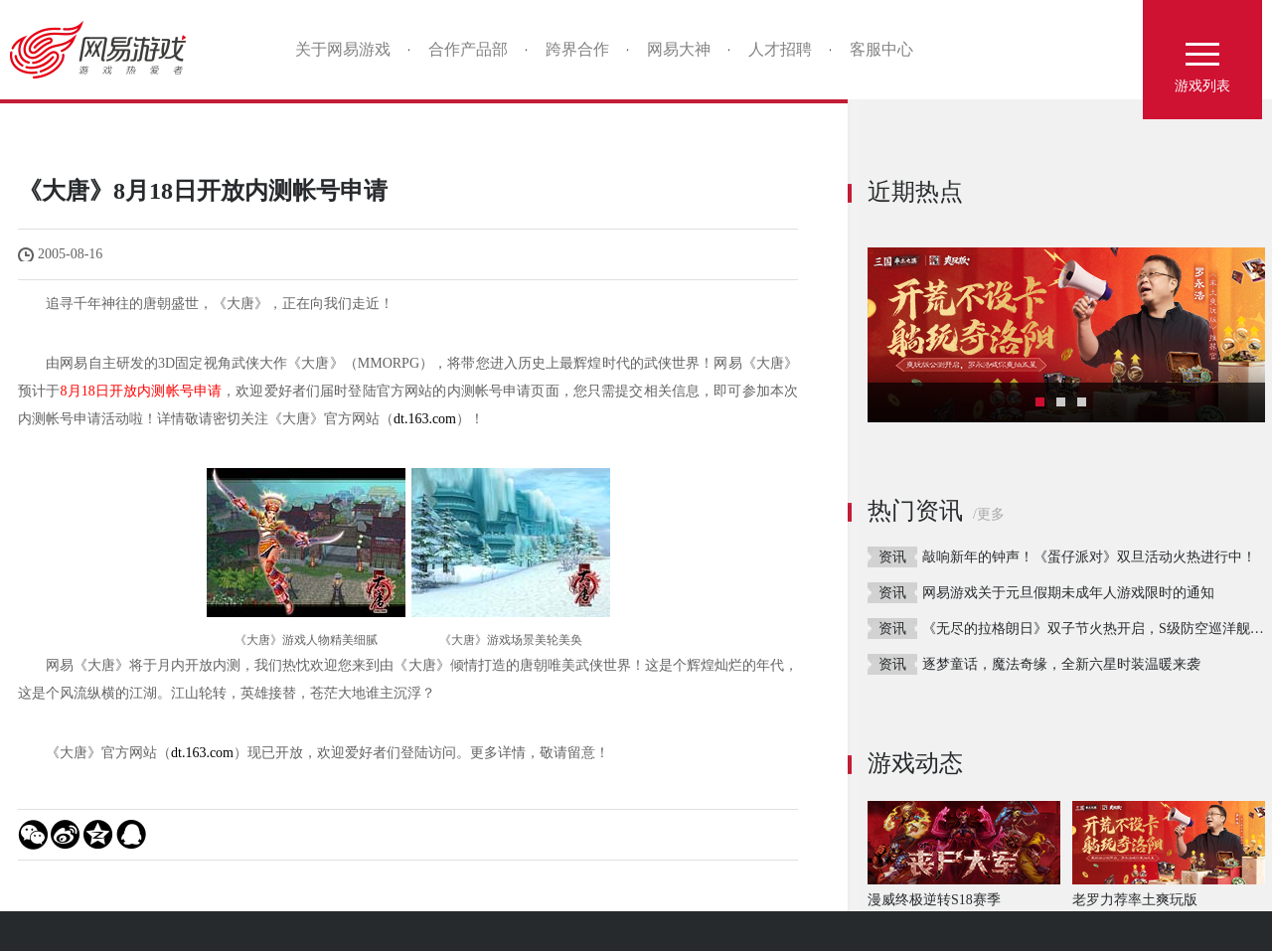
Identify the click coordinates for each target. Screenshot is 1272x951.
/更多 (989, 514)
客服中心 (881, 49)
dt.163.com (425, 418)
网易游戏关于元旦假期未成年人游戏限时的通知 (1068, 592)
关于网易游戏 (343, 49)
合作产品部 (468, 49)
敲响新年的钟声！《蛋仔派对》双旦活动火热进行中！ (1089, 557)
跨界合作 (577, 49)
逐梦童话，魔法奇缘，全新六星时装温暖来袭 (1061, 664)
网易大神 (679, 49)
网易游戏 (105, 50)
